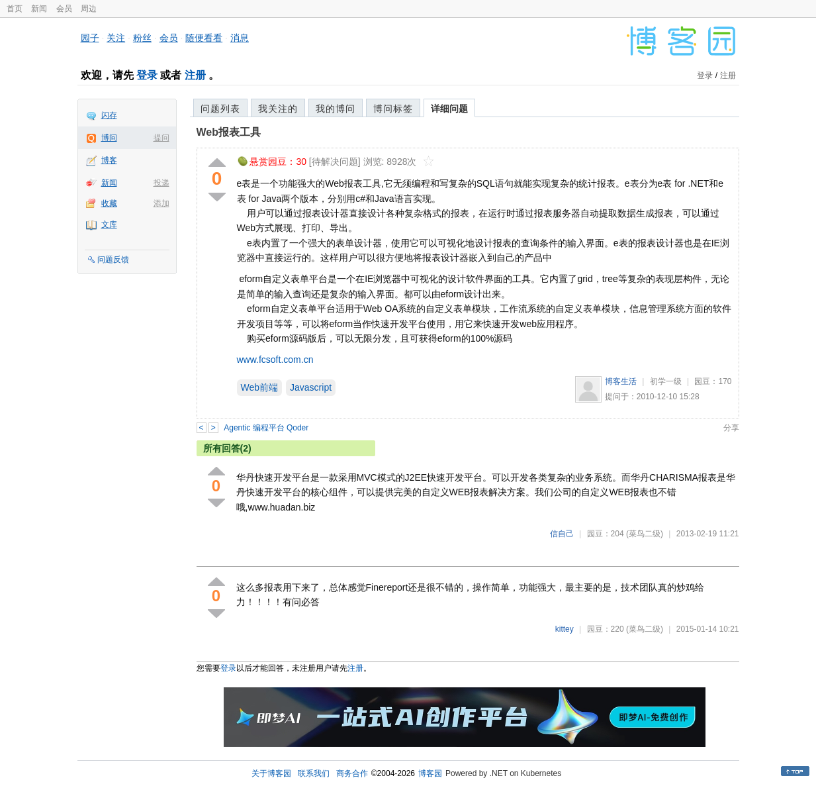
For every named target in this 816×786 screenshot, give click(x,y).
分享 (731, 427)
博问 (109, 137)
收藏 (109, 203)
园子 (90, 37)
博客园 (430, 773)
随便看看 (203, 37)
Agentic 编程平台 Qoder (266, 427)
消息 (239, 37)
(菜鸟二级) (644, 533)
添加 (161, 203)
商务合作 (352, 773)
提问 (161, 137)
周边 (89, 8)
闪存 (109, 115)
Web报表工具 (229, 132)
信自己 (562, 533)
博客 (109, 160)
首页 (15, 8)
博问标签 (393, 108)
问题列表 (220, 108)
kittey (564, 629)
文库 (109, 224)
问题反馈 (113, 259)
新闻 (39, 8)
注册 (195, 75)
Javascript (311, 387)
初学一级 (666, 381)
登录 (147, 75)
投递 (161, 182)
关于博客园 (271, 773)
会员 (64, 8)
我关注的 (278, 108)
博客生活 (621, 381)
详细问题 (449, 108)
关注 (116, 37)
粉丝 (142, 37)
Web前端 (260, 387)
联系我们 (314, 773)
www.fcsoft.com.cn (275, 359)
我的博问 (335, 108)
